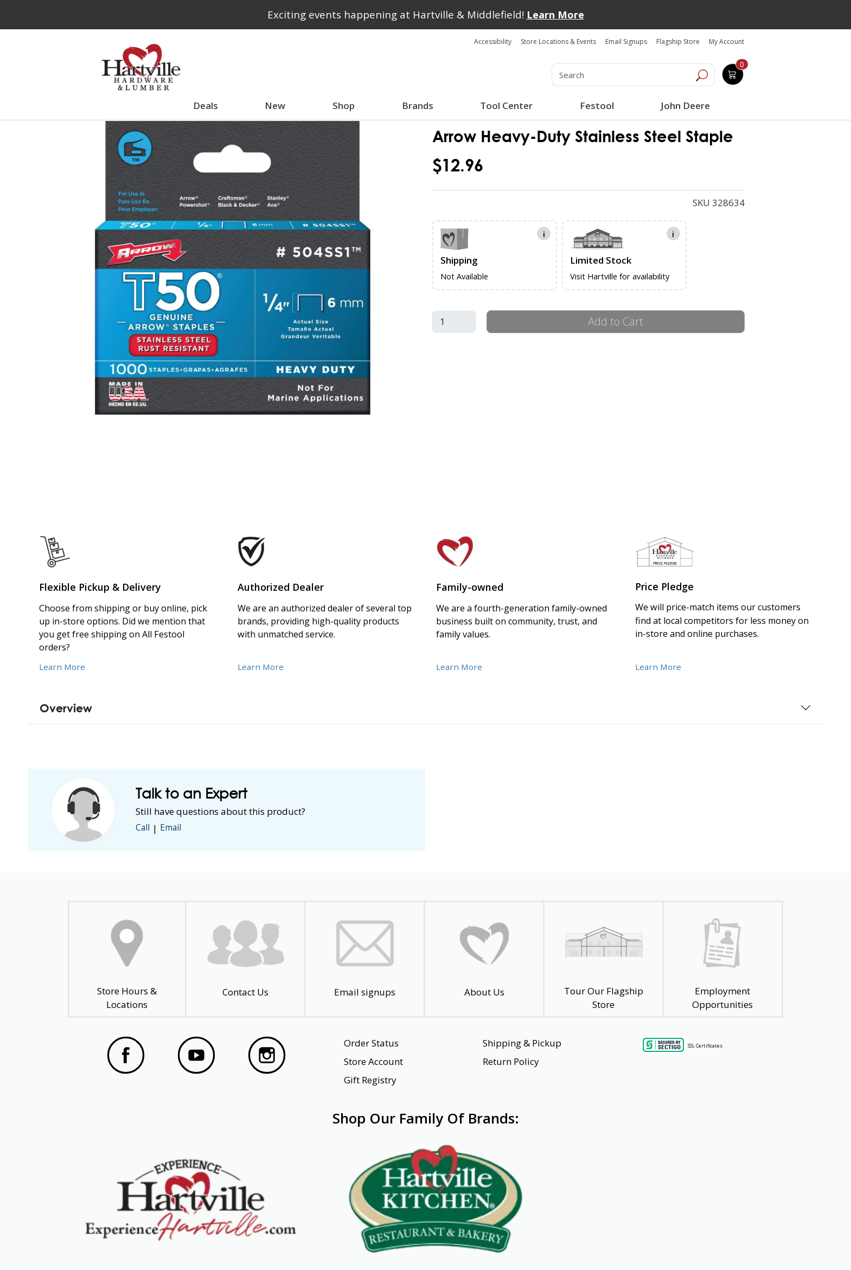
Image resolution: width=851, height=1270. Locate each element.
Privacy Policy (267, 1242)
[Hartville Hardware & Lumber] (141, 67)
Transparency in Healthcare (540, 1242)
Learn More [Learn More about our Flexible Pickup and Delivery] (63, 666)
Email (174, 828)
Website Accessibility (142, 1242)
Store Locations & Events (558, 41)
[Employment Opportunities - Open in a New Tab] (723, 959)
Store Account (373, 1061)
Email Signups (626, 41)
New (275, 105)
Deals (208, 107)
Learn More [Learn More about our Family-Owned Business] (460, 666)
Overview (66, 708)
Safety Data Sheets (392, 1242)
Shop (345, 107)
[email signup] (365, 959)
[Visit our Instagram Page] (267, 1055)
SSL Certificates (705, 1045)
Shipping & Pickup (522, 1043)
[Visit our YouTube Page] (196, 1055)
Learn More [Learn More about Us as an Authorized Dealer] (262, 666)
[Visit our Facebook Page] (126, 1055)
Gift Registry (370, 1080)
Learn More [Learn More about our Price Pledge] (659, 666)
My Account (726, 41)
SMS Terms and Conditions (699, 1242)
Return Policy (511, 1061)
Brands (416, 105)
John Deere (683, 105)
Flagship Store (678, 41)
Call (144, 828)
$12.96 (457, 165)
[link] (233, 267)
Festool (595, 105)
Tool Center (505, 105)
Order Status (371, 1043)
